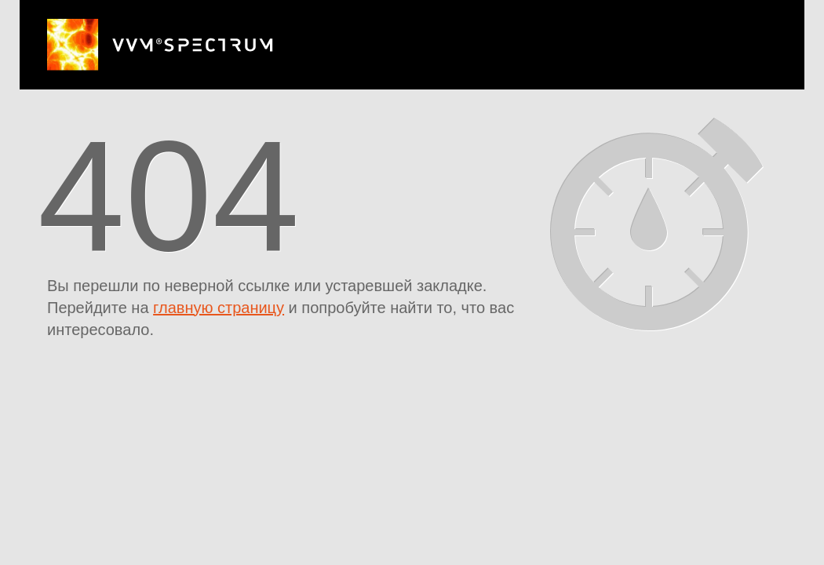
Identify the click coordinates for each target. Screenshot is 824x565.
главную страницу (218, 307)
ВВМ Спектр (160, 45)
